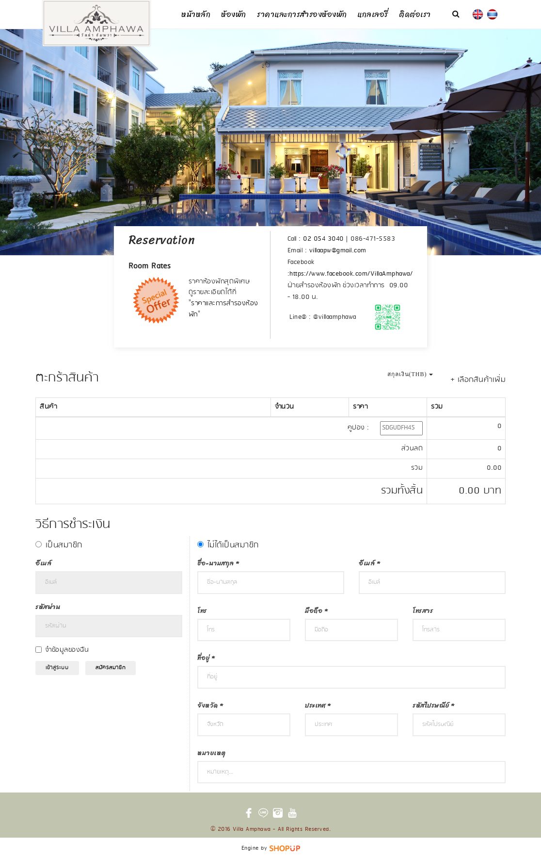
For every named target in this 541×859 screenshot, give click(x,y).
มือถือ (316, 610)
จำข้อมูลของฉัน (67, 650)
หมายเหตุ (211, 753)
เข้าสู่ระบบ (57, 667)
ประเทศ (317, 705)
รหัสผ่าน (47, 606)
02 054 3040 (323, 239)
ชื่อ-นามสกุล (218, 563)
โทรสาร (423, 610)
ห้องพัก (233, 14)
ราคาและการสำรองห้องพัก (302, 14)
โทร (202, 610)
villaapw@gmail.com (337, 250)
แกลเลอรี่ (372, 14)
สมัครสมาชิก (110, 667)
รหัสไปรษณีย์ (433, 705)
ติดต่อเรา (415, 14)
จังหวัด (210, 705)
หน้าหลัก (195, 14)
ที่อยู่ (206, 657)
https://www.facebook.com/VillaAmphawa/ (351, 274)
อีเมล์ (43, 563)
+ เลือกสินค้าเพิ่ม (478, 380)
